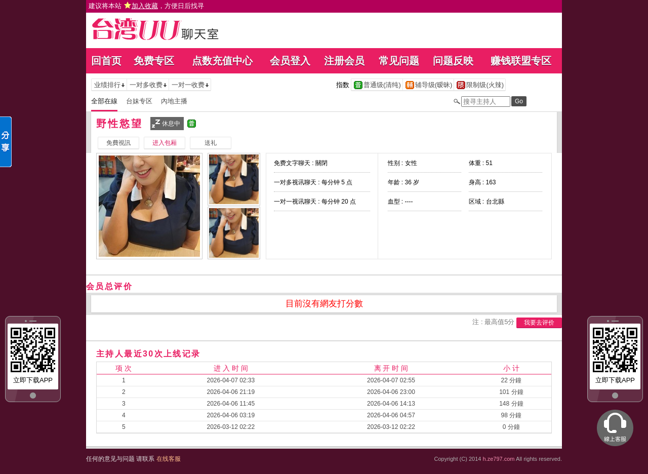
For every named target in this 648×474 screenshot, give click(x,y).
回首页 (106, 60)
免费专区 (154, 60)
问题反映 (453, 60)
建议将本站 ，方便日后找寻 (146, 6)
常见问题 (399, 60)
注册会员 (344, 60)
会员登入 (290, 60)
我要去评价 (539, 322)
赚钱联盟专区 (521, 60)
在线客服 (168, 458)
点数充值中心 (222, 60)
